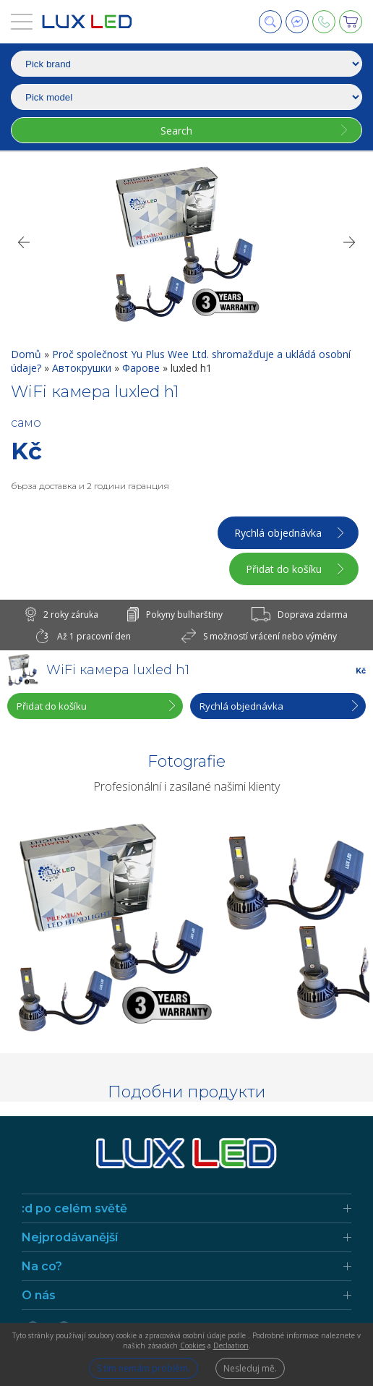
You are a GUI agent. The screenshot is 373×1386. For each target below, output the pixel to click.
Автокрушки (83, 368)
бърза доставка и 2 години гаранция (90, 485)
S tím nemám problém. (143, 1368)
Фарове (142, 368)
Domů (27, 354)
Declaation (231, 1345)
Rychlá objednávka (278, 533)
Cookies (192, 1345)
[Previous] (23, 242)
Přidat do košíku (284, 569)
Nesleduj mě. (250, 1368)
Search (176, 130)
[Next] (350, 242)
